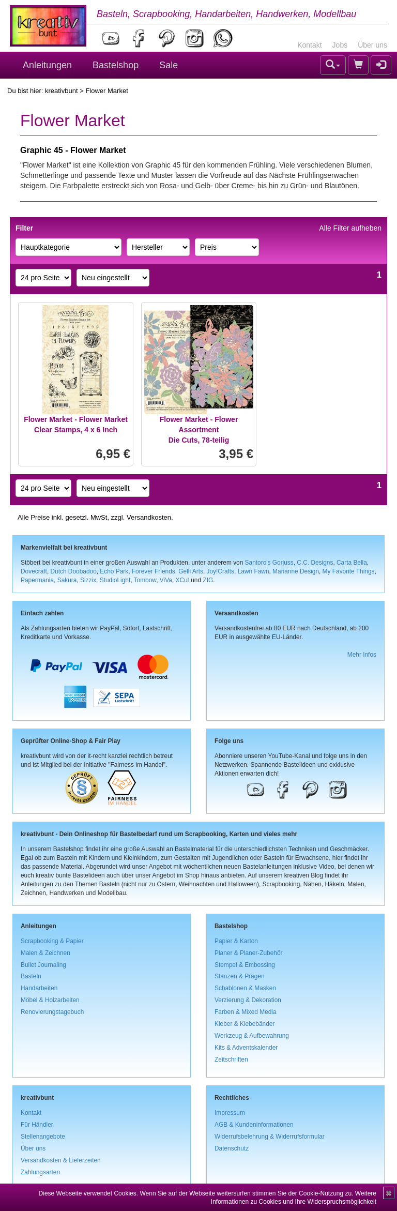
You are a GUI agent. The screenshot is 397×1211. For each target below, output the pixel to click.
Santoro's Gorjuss (269, 562)
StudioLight (115, 580)
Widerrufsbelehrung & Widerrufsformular (270, 1136)
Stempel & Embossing (245, 964)
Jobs (340, 45)
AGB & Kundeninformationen (254, 1124)
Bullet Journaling (43, 964)
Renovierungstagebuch (52, 1012)
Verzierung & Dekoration (248, 1000)
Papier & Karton (236, 941)
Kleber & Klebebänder (244, 1023)
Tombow (145, 580)
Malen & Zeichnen (45, 953)
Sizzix (88, 580)
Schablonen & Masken (245, 988)
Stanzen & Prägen (240, 976)
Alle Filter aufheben (350, 228)
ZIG (208, 580)
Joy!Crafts (221, 571)
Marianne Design (295, 571)
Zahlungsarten (40, 1172)
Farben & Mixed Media (246, 1012)
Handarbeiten (39, 988)
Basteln (31, 976)
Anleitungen (47, 65)
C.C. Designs (315, 562)
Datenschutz (232, 1148)
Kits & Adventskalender (246, 1047)
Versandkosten (149, 517)
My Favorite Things (349, 571)
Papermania (37, 580)
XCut (182, 580)
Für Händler (37, 1124)
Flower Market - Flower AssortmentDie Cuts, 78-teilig (199, 429)
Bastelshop (116, 65)
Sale (168, 65)
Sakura (67, 580)
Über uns (372, 45)
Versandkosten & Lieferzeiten (61, 1160)
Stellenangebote (43, 1136)
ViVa (166, 580)
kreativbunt (61, 91)
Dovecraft (34, 571)
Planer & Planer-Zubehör (249, 953)
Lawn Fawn (253, 571)
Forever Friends (153, 571)
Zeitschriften (231, 1059)
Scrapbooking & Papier (52, 941)
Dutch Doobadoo (74, 571)
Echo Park (114, 571)
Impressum (230, 1112)
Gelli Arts (190, 571)
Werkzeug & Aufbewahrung (252, 1035)
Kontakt (309, 45)
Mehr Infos (361, 654)
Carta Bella (352, 562)
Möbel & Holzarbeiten (50, 1000)
